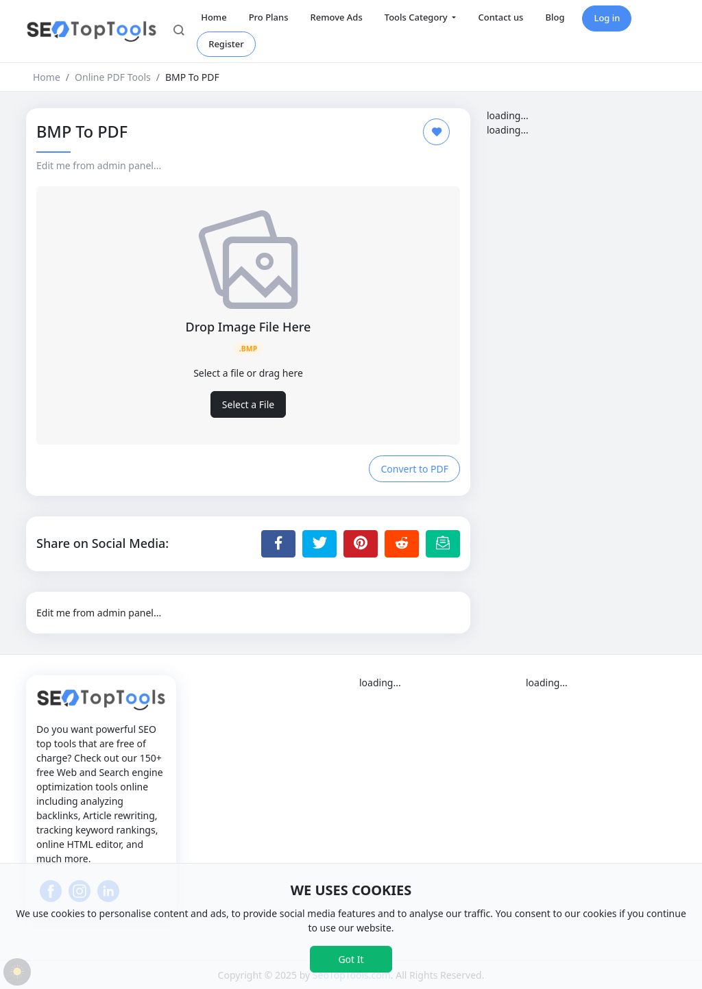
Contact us (500, 17)
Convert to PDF (414, 468)
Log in (607, 18)
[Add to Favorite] (436, 131)
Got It (350, 959)
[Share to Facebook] (278, 544)
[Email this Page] (443, 544)
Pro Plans (269, 17)
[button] (179, 31)
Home (213, 17)
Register (226, 44)
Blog (554, 17)
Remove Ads (336, 17)
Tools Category (417, 17)
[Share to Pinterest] (360, 544)
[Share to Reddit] (402, 544)
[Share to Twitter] (319, 544)
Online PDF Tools (113, 77)
